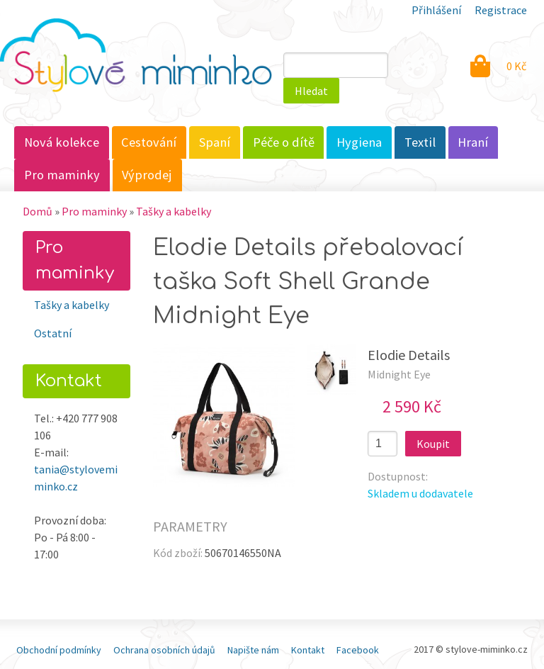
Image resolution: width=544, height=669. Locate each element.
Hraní (473, 142)
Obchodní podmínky (58, 649)
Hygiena (359, 142)
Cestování (148, 142)
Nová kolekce (61, 142)
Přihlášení (436, 10)
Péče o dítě (283, 142)
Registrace (501, 10)
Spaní (214, 142)
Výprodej (147, 175)
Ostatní (53, 333)
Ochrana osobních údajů (164, 649)
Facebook (357, 649)
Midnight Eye (399, 374)
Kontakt (307, 649)
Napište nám (253, 649)
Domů (37, 211)
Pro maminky (62, 175)
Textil (420, 142)
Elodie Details (409, 355)
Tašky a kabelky (173, 211)
